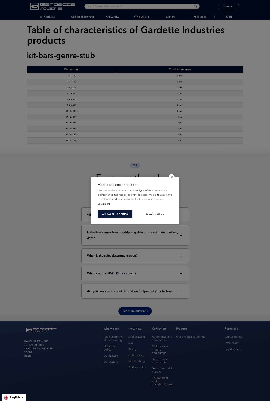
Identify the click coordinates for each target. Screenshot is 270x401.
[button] (14, 397)
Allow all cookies (115, 214)
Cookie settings (155, 214)
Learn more (104, 204)
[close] (172, 177)
